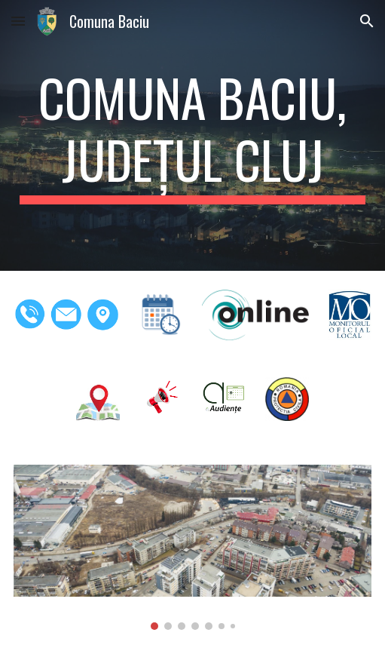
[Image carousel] (193, 547)
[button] (18, 20)
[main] (193, 135)
